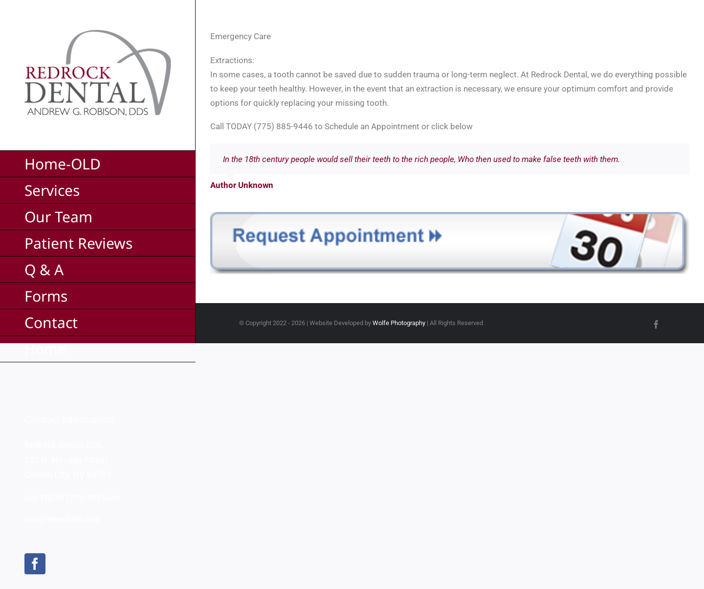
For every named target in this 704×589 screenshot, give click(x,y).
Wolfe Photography (399, 323)
